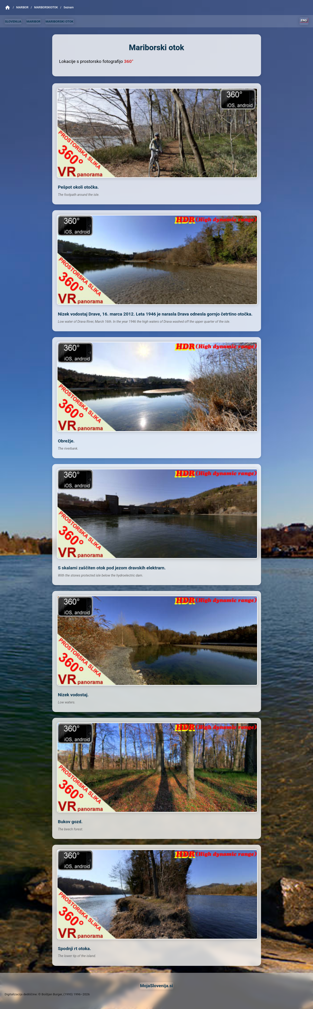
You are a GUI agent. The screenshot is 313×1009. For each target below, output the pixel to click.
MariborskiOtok (46, 7)
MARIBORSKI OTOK (59, 21)
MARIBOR (33, 21)
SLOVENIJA (13, 21)
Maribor (22, 7)
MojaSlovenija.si (156, 985)
